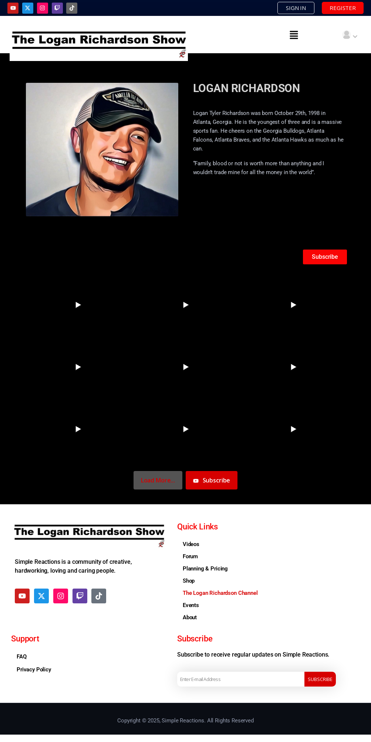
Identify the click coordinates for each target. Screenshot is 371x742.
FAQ (22, 656)
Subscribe (320, 679)
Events (191, 605)
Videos (191, 544)
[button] (293, 35)
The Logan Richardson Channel (220, 593)
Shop (189, 580)
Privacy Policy (34, 669)
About (190, 617)
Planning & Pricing (205, 568)
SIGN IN (296, 7)
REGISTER (343, 7)
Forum (190, 556)
